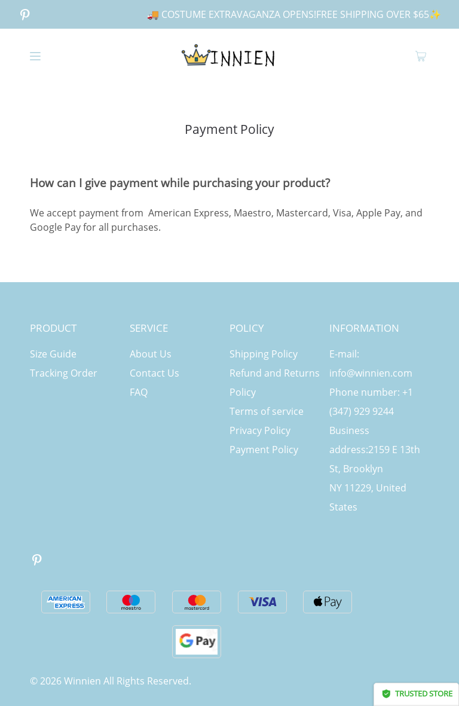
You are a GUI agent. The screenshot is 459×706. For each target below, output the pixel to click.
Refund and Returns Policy (275, 382)
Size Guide (53, 353)
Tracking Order (63, 373)
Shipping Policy (264, 353)
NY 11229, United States (367, 497)
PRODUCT (53, 328)
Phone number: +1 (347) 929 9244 (371, 402)
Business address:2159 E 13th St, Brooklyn (374, 449)
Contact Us (154, 373)
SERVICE (149, 328)
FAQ (139, 392)
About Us (151, 353)
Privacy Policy (260, 430)
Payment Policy (264, 449)
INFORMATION (364, 328)
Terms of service (267, 411)
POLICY (247, 328)
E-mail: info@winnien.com (370, 363)
